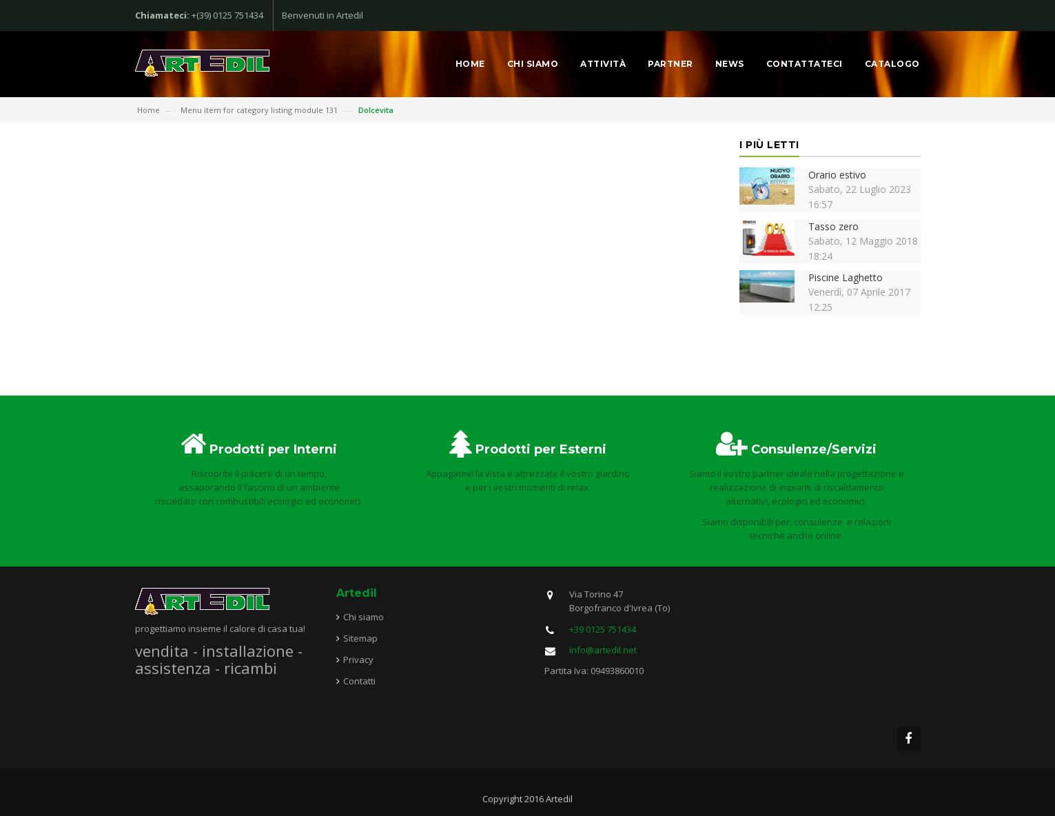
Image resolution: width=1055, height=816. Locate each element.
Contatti (359, 681)
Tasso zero (833, 226)
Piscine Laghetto (845, 277)
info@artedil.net (603, 650)
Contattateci (804, 64)
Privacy (358, 659)
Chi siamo (533, 64)
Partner (670, 64)
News (729, 64)
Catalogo (892, 64)
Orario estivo (837, 174)
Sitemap (360, 638)
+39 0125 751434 (602, 629)
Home (470, 64)
